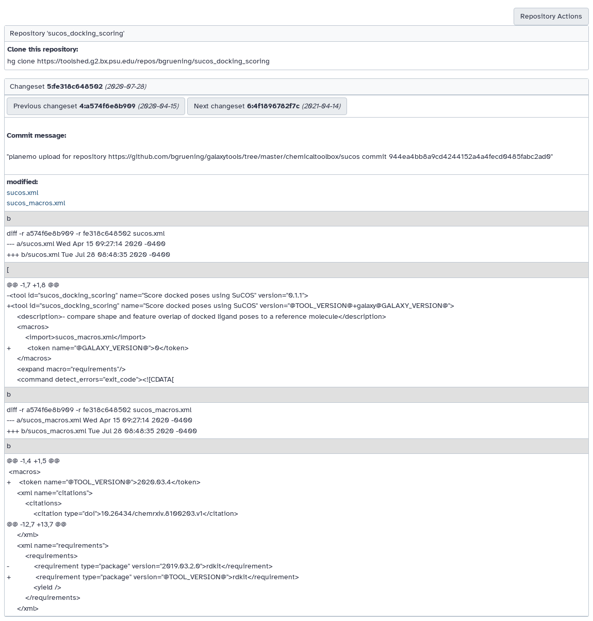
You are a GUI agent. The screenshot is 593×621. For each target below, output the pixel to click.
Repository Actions (551, 16)
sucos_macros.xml (36, 203)
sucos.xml (22, 192)
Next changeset (267, 106)
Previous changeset (95, 106)
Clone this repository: (42, 49)
